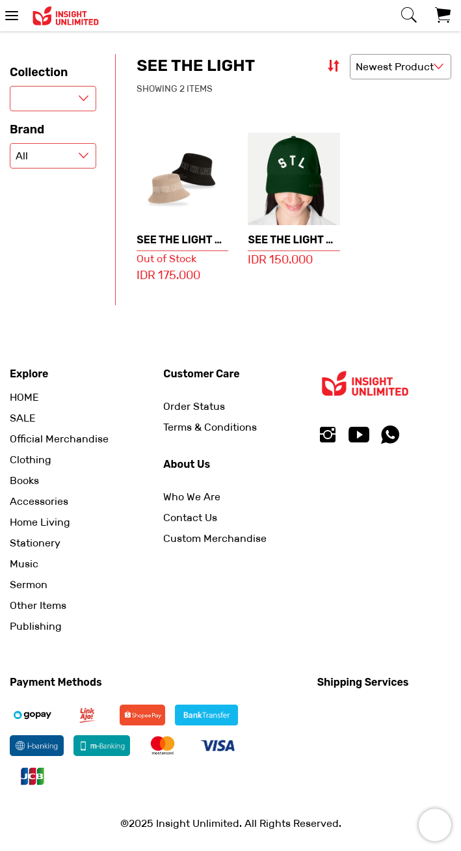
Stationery (35, 543)
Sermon (28, 584)
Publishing (36, 626)
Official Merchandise (59, 439)
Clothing (30, 459)
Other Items (38, 605)
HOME (24, 397)
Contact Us (190, 517)
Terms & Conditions (210, 427)
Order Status (194, 406)
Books (24, 480)
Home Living (40, 522)
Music (24, 564)
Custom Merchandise (215, 538)
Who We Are (191, 497)
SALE (22, 418)
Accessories (39, 501)
